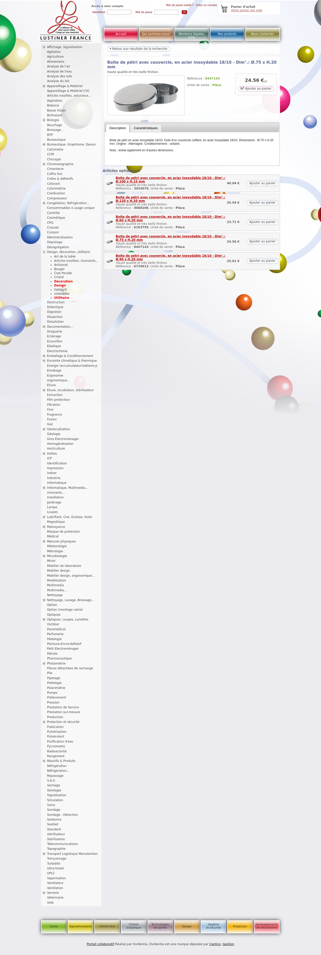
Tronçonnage (56, 858)
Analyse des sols (59, 76)
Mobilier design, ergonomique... (71, 575)
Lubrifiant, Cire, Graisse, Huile (69, 517)
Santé (54, 926)
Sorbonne (54, 819)
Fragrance (54, 414)
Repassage (55, 776)
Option (52, 605)
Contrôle (53, 213)
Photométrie (56, 663)
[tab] (117, 128)
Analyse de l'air (58, 66)
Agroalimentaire (80, 926)
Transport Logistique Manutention (72, 854)
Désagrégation (58, 247)
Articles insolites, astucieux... (69, 95)
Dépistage (54, 242)
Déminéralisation (60, 237)
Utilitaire (61, 298)
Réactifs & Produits (61, 761)
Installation (55, 497)
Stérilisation (56, 839)
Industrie (53, 478)
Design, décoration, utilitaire (68, 252)
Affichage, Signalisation (64, 47)
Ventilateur (55, 883)
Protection (240, 926)
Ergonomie (55, 375)
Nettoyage (55, 595)
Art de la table (64, 256)
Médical (53, 536)
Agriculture (55, 56)
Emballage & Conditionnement (70, 356)
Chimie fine (107, 926)
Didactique (55, 307)
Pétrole (52, 653)
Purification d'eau (60, 741)
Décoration (63, 281)
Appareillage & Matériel (64, 86)
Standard (54, 829)
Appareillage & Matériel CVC (68, 91)
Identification (57, 463)
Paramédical (56, 629)
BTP (50, 135)
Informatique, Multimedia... (67, 488)
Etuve (51, 385)
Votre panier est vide (246, 10)
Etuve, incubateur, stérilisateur (70, 390)
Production (55, 717)
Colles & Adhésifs (60, 178)
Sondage (53, 810)
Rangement (55, 756)
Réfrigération (57, 766)
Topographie (56, 849)
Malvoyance (56, 527)
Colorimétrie (56, 188)
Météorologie (57, 546)
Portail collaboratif (100, 944)
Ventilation (55, 888)
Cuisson (53, 232)
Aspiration (54, 100)
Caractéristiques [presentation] (146, 128)
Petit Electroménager (63, 648)
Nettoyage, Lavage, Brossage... (70, 600)
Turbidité (53, 863)
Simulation (55, 800)
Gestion (228, 944)
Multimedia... (57, 590)
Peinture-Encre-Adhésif (64, 644)
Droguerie (54, 331)
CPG (50, 223)
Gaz (50, 424)
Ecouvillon (54, 341)
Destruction (56, 302)
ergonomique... (58, 380)
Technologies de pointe (160, 926)
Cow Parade (63, 273)
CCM (50, 154)
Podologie (54, 683)
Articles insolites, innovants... (76, 261)
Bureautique (56, 139)
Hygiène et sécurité (213, 926)
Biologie (53, 120)
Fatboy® (60, 289)
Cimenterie (55, 169)
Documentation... (60, 326)
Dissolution (55, 321)
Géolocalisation (58, 429)
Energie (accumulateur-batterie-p (72, 366)
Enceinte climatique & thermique (72, 360)
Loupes (52, 512)
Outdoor (53, 624)
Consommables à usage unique (70, 208)
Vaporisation (56, 878)
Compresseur (57, 198)
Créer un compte (206, 5)
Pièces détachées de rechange (70, 668)
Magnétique (56, 522)
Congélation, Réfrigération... (68, 203)
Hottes (52, 453)
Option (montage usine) (65, 609)
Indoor (52, 473)
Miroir (51, 561)
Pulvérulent (55, 736)
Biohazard (54, 115)
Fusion (52, 419)
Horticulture (56, 448)
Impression (55, 468)
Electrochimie (57, 351)
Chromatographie (60, 164)
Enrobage (54, 370)
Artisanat (61, 265)
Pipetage (53, 678)
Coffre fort (54, 174)
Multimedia (55, 585)
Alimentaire (55, 61)
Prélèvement (56, 697)
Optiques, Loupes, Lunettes (67, 619)
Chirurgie (54, 159)
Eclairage (54, 336)
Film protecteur (58, 399)
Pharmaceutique (59, 658)
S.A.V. (51, 780)
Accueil (121, 34)
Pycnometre (56, 746)
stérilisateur (56, 834)
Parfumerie (55, 634)
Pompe (52, 692)
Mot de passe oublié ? (180, 5)
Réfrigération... (58, 771)
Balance (53, 105)
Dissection (55, 317)
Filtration (53, 405)
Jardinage (54, 502)
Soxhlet (52, 824)
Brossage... (55, 130)
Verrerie (53, 893)
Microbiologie (57, 556)
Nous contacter (262, 34)
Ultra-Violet (55, 868)
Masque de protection (63, 531)
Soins (51, 805)
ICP (49, 458)
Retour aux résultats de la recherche (138, 49)
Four (50, 409)
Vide (50, 902)
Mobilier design (58, 570)
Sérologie (54, 790)
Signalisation (56, 795)
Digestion (54, 312)
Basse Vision (56, 110)
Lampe (52, 507)
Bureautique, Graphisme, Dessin (71, 144)
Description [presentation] (117, 128)
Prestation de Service (63, 707)
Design (60, 285)
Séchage (53, 785)
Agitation (54, 52)
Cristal (59, 277)
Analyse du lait (58, 81)
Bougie (59, 269)
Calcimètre (55, 149)
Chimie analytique (133, 926)
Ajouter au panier (256, 88)
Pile (49, 673)
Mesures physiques (61, 541)
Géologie (53, 434)
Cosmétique (56, 217)
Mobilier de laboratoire (64, 566)
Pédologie (54, 639)
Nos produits (227, 34)
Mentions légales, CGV (191, 35)
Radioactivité (57, 751)
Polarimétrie (56, 688)
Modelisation (56, 580)
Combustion (56, 193)
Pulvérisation (56, 731)
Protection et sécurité (63, 722)
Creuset (53, 227)
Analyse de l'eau (59, 71)
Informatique (56, 483)
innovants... (56, 492)
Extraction (54, 395)
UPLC (51, 873)
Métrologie (55, 551)
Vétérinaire (55, 897)
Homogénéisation (60, 444)
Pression (53, 702)
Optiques (54, 614)
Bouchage (54, 125)
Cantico (215, 944)
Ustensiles (61, 294)
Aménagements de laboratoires (267, 926)
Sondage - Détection (62, 815)
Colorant (53, 184)
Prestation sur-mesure (63, 712)
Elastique (54, 346)
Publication (55, 727)
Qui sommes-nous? (156, 34)
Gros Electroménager (63, 439)
